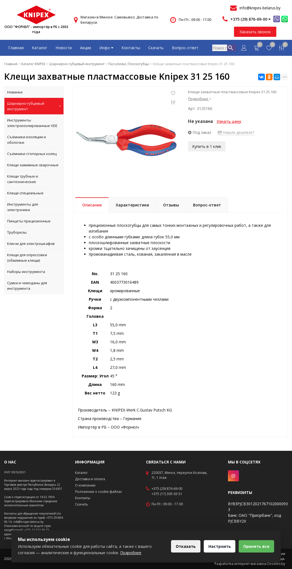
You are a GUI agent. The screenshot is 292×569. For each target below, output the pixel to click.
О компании (85, 485)
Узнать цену (229, 121)
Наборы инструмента (26, 271)
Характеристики (132, 205)
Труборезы (17, 232)
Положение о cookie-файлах (98, 491)
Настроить (217, 546)
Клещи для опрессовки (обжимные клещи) (27, 257)
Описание (92, 205)
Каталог (39, 47)
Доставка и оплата (90, 479)
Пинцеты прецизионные (29, 221)
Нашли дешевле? (236, 132)
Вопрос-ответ (185, 47)
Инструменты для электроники (22, 207)
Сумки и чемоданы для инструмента (27, 285)
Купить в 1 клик (206, 145)
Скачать (156, 47)
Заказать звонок (255, 31)
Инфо (106, 47)
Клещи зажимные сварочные (33, 164)
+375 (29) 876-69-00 (166, 489)
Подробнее (199, 98)
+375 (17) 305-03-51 (166, 494)
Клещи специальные (25, 192)
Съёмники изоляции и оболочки (26, 139)
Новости (64, 47)
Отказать (183, 546)
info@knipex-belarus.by (259, 7)
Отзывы (171, 205)
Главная (16, 47)
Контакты (131, 47)
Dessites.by (276, 563)
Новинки (15, 92)
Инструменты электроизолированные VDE (32, 123)
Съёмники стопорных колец (32, 153)
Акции (85, 47)
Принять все (256, 546)
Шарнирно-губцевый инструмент (34, 106)
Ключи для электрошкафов (31, 243)
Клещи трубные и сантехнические (22, 179)
